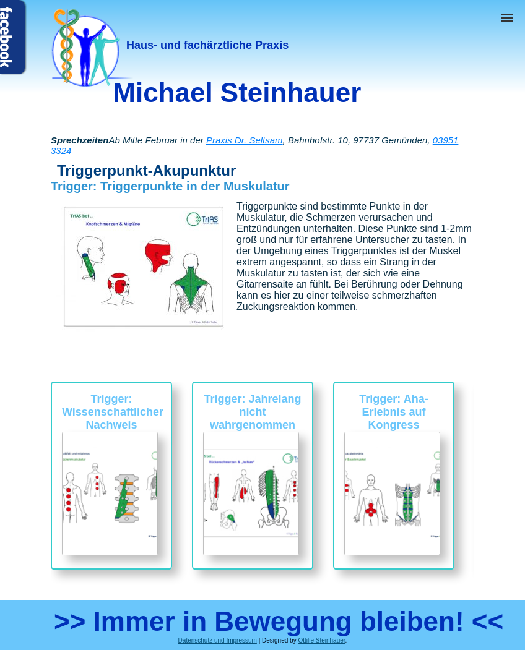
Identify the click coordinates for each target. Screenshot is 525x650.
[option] (111, 476)
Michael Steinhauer (237, 92)
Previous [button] (41, 488)
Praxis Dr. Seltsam (244, 140)
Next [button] (483, 488)
